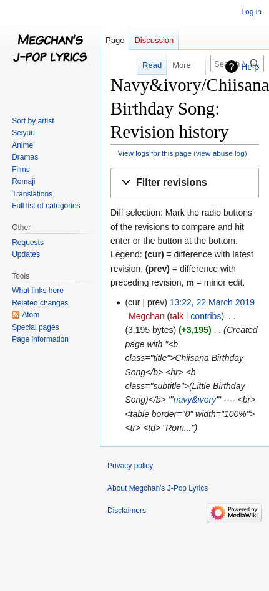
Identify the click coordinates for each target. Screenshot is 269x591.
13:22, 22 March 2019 (212, 302)
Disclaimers (126, 510)
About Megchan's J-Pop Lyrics (157, 488)
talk (176, 316)
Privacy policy (130, 465)
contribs (205, 316)
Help (250, 67)
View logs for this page (155, 153)
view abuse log (220, 153)
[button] (184, 183)
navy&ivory (195, 400)
